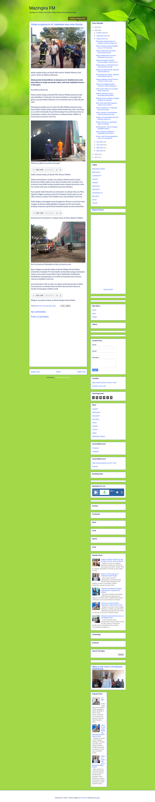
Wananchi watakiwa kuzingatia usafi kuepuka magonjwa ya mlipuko (111, 590)
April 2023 (100, 151)
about (94, 313)
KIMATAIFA (96, 186)
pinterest (95, 466)
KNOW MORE (108, 289)
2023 (96, 30)
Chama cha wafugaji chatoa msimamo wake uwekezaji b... (107, 85)
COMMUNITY (97, 176)
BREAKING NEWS (98, 169)
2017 (96, 157)
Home (58, 372)
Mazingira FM (42, 8)
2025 (96, 27)
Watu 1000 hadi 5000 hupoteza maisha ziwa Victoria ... (106, 104)
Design (94, 317)
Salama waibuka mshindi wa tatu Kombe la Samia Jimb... (107, 80)
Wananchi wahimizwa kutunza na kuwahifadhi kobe (112, 617)
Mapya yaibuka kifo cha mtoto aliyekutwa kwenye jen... (106, 56)
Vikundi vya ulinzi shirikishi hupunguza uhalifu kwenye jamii (111, 604)
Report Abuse (98, 210)
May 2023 (99, 148)
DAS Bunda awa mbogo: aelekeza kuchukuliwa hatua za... (107, 75)
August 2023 (100, 39)
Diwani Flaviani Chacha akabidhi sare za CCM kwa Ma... (107, 47)
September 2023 (102, 36)
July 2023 (99, 142)
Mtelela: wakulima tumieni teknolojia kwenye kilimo (105, 94)
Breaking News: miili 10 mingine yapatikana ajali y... (106, 128)
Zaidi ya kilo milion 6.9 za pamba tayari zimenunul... (107, 90)
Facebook (95, 448)
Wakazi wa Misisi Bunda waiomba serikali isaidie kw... (107, 70)
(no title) (102, 699)
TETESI (95, 203)
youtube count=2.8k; (99, 386)
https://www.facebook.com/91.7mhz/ (104, 382)
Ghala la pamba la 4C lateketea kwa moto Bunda (106, 108)
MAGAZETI (96, 189)
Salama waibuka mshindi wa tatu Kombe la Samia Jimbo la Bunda (112, 560)
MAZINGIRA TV (97, 193)
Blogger (97, 798)
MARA (94, 433)
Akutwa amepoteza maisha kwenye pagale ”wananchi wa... (107, 61)
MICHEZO (95, 196)
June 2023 (100, 145)
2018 (96, 154)
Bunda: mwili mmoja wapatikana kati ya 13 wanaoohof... (107, 137)
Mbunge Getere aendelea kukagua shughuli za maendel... (107, 99)
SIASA (94, 200)
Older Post (81, 372)
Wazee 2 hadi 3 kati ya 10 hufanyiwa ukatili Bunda (110, 575)
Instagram (95, 451)
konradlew (83, 798)
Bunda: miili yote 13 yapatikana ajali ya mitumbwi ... (106, 123)
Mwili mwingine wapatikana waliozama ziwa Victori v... (105, 132)
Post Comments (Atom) (62, 377)
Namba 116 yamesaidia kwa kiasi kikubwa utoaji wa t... (107, 118)
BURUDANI (96, 172)
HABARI (95, 182)
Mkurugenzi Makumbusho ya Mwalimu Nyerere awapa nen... (107, 42)
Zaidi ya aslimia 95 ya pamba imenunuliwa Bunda (105, 51)
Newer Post (35, 372)
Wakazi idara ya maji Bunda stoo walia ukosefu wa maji (107, 66)
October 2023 (101, 33)
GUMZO (95, 179)
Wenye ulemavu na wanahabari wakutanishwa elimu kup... (106, 113)
